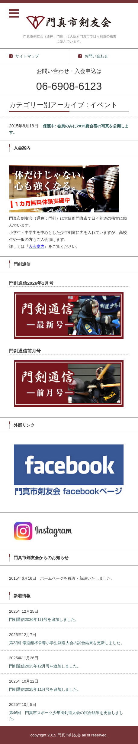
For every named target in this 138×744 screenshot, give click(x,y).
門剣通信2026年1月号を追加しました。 (44, 619)
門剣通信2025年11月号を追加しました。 (45, 689)
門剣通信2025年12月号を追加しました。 (45, 666)
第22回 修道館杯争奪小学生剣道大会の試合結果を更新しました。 (66, 643)
